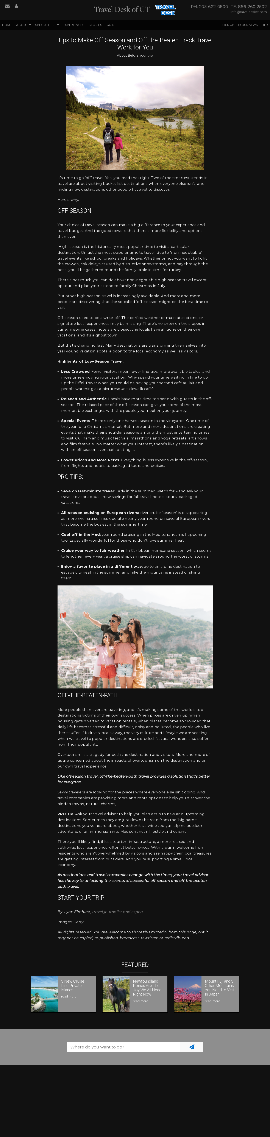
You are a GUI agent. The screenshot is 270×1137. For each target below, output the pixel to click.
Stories (95, 25)
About (22, 25)
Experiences (73, 25)
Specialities (45, 25)
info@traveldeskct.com (249, 12)
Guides (113, 25)
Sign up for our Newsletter (245, 25)
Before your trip (140, 55)
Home (7, 25)
